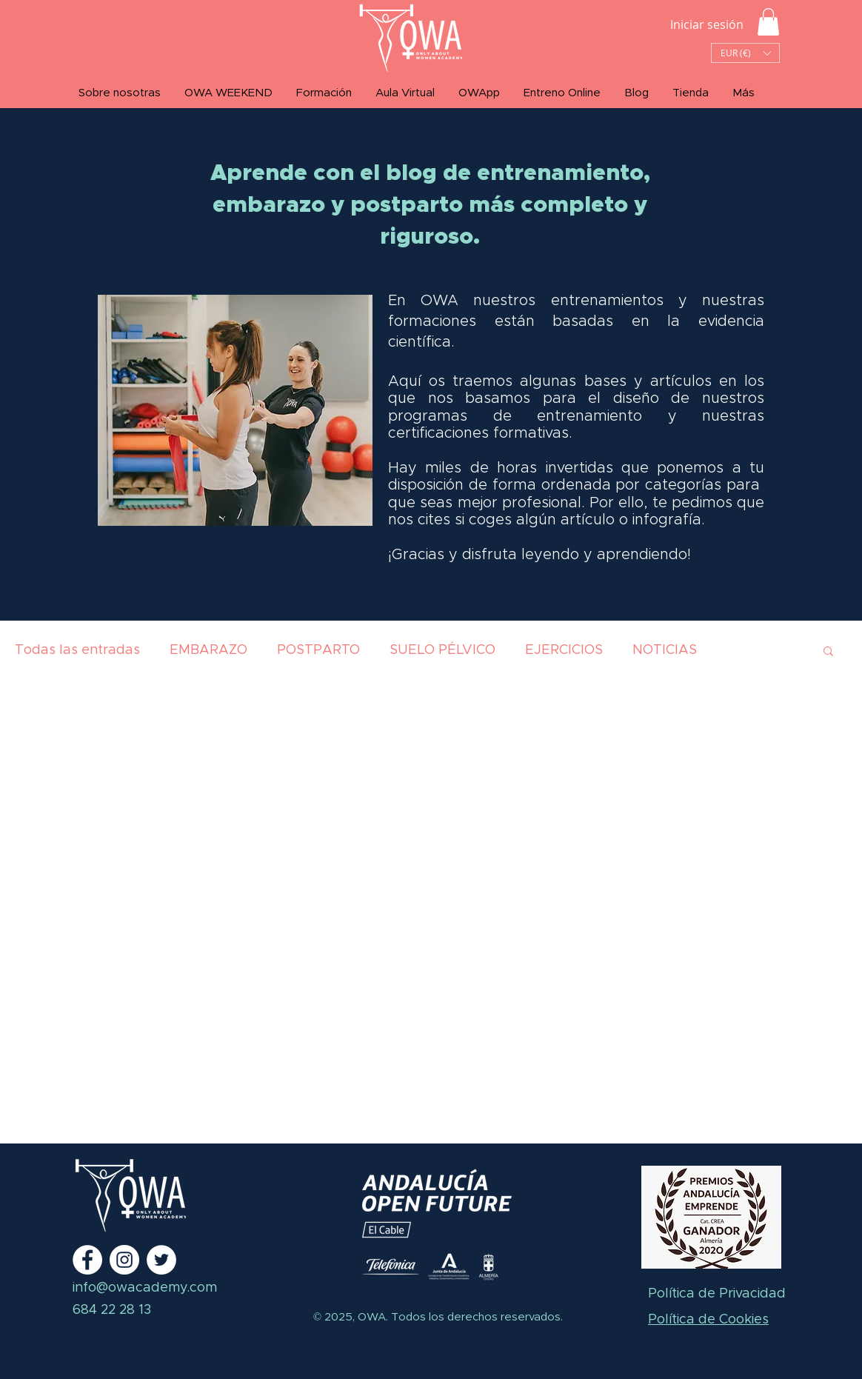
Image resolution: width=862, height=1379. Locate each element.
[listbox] (745, 53)
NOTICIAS (664, 650)
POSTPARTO (318, 650)
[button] (768, 22)
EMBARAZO (208, 650)
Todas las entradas (77, 650)
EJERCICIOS (564, 650)
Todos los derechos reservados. (475, 1317)
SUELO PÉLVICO (442, 650)
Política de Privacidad (717, 1293)
